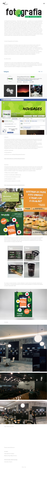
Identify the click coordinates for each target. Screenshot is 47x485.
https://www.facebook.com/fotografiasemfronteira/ (14, 185)
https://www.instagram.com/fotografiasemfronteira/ (14, 158)
